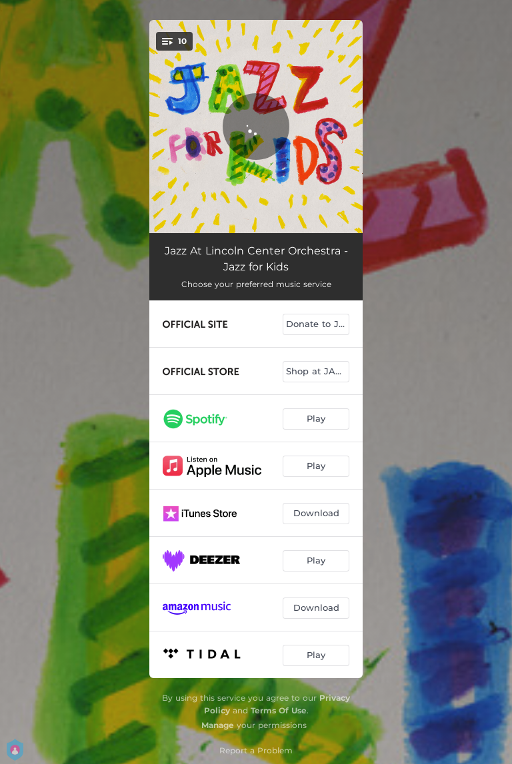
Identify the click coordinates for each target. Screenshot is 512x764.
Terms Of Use (279, 710)
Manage (217, 725)
